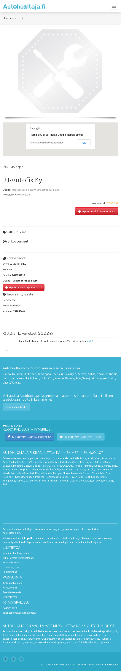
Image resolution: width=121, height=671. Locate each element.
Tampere (101, 378)
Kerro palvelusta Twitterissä (80, 437)
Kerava (81, 374)
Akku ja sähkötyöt (107, 631)
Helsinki (17, 374)
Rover (73, 476)
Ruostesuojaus (91, 638)
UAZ (72, 480)
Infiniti (107, 465)
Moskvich (76, 473)
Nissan (86, 473)
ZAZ (5, 484)
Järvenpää (44, 374)
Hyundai (97, 465)
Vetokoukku (41, 642)
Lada (33, 469)
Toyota (45, 480)
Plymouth (19, 476)
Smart (103, 476)
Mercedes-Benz (20, 473)
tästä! (89, 341)
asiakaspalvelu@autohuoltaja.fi (20, 612)
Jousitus (41, 635)
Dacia (107, 462)
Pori (50, 378)
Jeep (22, 469)
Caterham (65, 462)
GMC (70, 465)
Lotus (98, 469)
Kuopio (112, 374)
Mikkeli (34, 378)
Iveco (6, 469)
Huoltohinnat (10, 571)
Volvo (99, 480)
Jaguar (14, 469)
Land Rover (66, 469)
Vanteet (29, 642)
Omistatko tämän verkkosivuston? (48, 142)
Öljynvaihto (105, 642)
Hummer (87, 465)
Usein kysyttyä (11, 567)
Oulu (44, 378)
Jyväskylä (70, 374)
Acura (83, 458)
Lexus (82, 469)
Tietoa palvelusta (12, 583)
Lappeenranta (20, 378)
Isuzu (114, 465)
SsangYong (9, 480)
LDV (76, 469)
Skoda (94, 476)
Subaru (20, 480)
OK (84, 142)
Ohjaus (47, 638)
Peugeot (7, 476)
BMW (29, 462)
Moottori (37, 638)
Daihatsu (18, 465)
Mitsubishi (46, 473)
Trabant (54, 480)
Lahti (6, 378)
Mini (37, 473)
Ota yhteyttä (10, 597)
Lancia (55, 469)
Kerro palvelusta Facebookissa (29, 437)
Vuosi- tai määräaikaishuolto (81, 642)
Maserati (108, 469)
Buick (46, 462)
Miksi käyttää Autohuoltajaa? (18, 558)
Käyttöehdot (10, 587)
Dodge (36, 465)
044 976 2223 (10, 608)
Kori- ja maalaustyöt (73, 635)
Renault (50, 476)
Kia (27, 469)
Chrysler (89, 462)
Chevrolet (77, 462)
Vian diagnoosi (57, 642)
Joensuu (57, 374)
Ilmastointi (8, 635)
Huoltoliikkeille (11, 562)
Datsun (28, 465)
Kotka (91, 374)
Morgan (57, 473)
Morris (66, 473)
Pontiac (30, 476)
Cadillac (54, 462)
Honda (78, 465)
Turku (111, 378)
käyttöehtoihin (79, 664)
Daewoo (7, 465)
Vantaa (15, 382)
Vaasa (6, 382)
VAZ (78, 480)
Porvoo (59, 378)
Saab (80, 476)
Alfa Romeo (93, 458)
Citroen (99, 462)
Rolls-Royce (62, 476)
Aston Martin (109, 458)
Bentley (21, 462)
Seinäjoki (88, 378)
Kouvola (102, 374)
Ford (58, 465)
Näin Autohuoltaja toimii (16, 553)
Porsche (39, 476)
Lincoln (90, 469)
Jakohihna (21, 635)
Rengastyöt (74, 638)
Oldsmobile (98, 473)
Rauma (69, 378)
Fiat (52, 465)
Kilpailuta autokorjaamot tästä (96, 211)
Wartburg (108, 480)
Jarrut (31, 635)
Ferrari (45, 465)
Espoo (7, 374)
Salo (78, 378)
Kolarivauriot (54, 635)
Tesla (37, 480)
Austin (12, 462)
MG (32, 473)
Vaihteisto (17, 642)
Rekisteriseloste (12, 592)
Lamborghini (44, 469)
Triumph (64, 480)
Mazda (6, 473)
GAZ (64, 465)
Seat (87, 476)
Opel (108, 473)
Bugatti (38, 462)
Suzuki (29, 480)
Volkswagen (88, 480)
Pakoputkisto (59, 638)
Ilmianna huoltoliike (16, 407)
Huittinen (30, 374)
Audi (5, 462)
